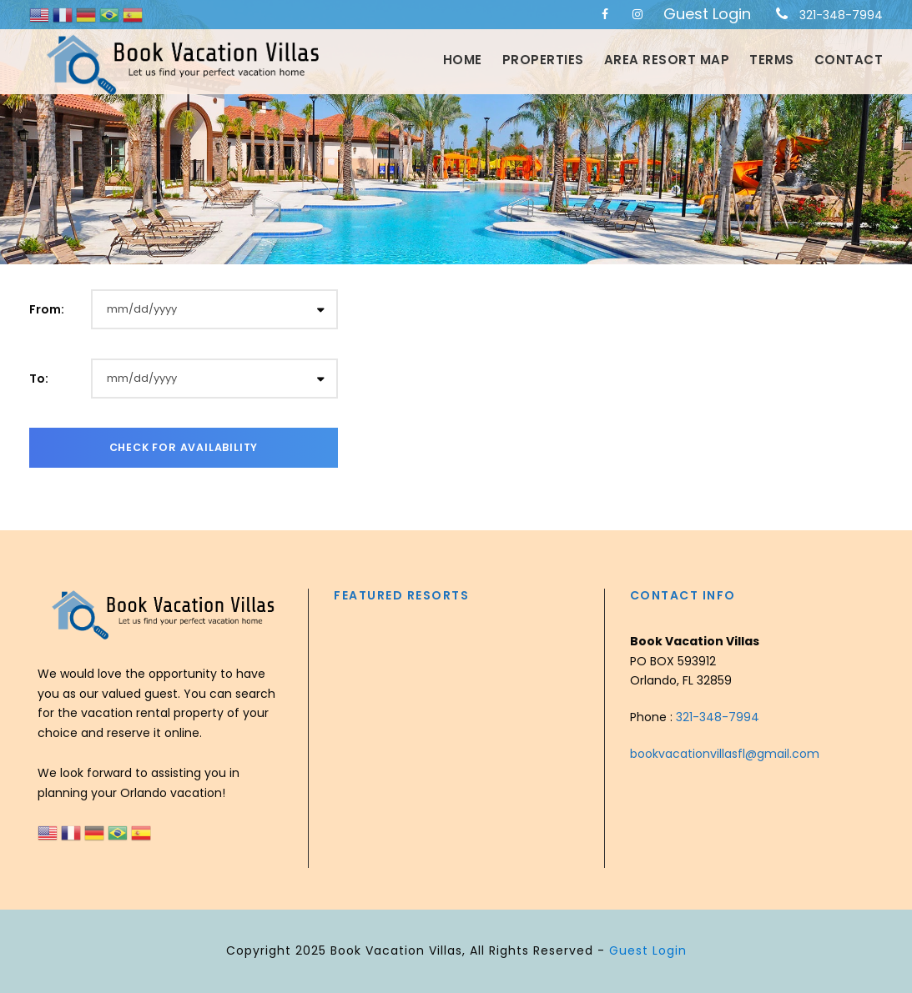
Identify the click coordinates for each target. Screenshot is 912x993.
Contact (849, 59)
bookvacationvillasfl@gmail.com (724, 753)
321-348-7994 (841, 15)
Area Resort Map (667, 59)
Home (462, 59)
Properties (543, 59)
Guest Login (707, 13)
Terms (771, 59)
